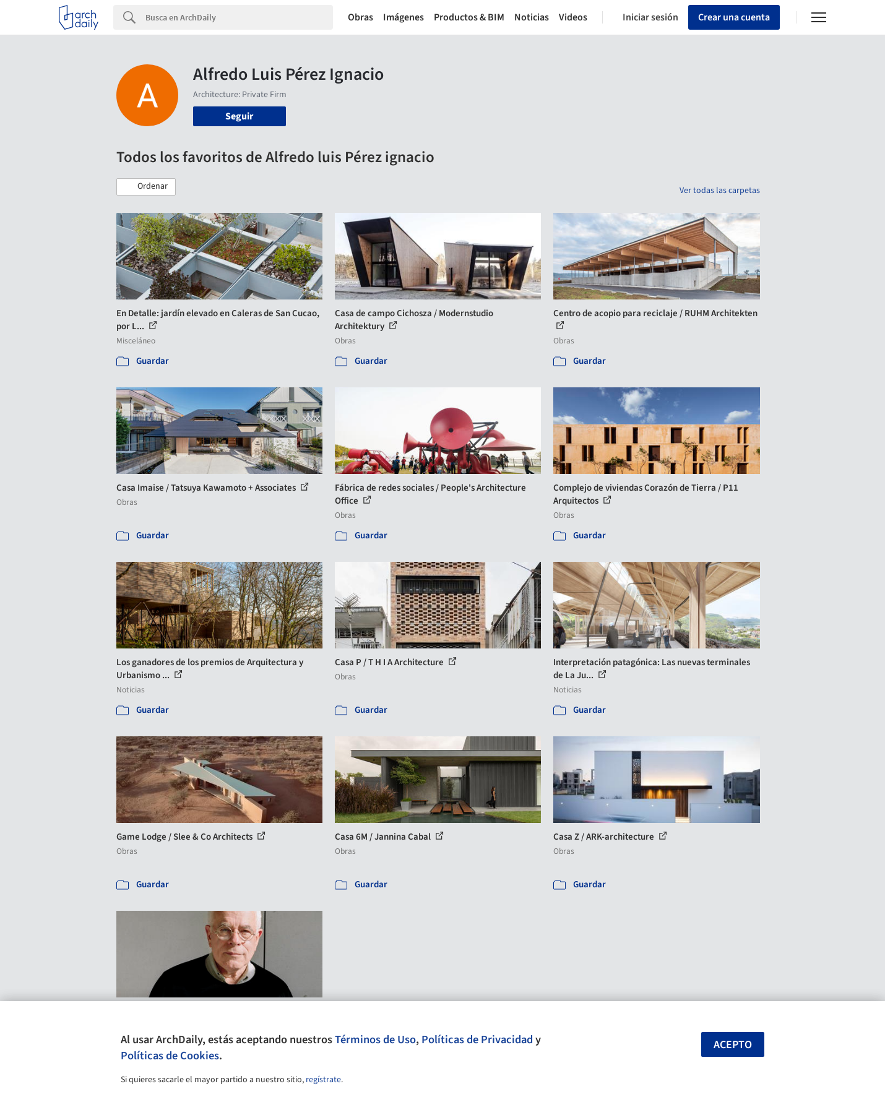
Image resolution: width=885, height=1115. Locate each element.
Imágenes (403, 17)
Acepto (733, 1045)
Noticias (531, 17)
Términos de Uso (375, 1039)
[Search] (239, 17)
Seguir (239, 116)
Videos (573, 17)
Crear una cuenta (734, 17)
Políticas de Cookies (170, 1056)
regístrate (323, 1080)
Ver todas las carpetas (720, 190)
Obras (360, 17)
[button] (146, 187)
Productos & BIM (469, 17)
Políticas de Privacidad (477, 1039)
